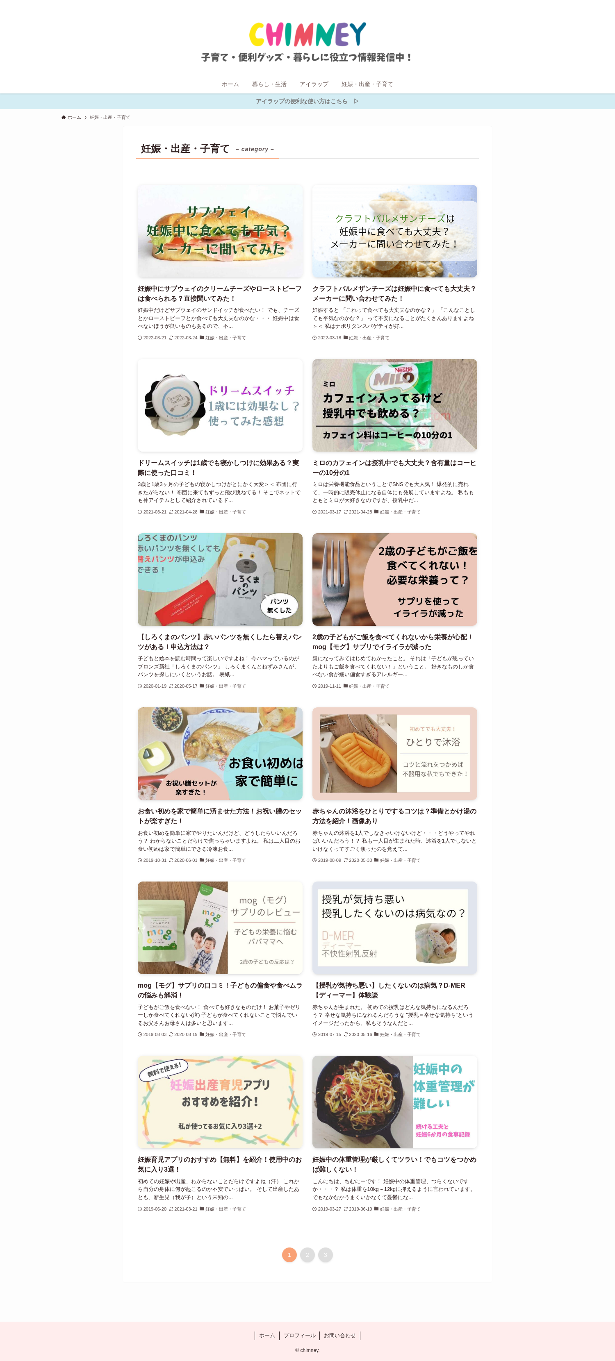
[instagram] (516, 4)
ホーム (267, 1335)
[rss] (527, 4)
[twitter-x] (505, 4)
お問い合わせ (340, 1335)
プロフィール (300, 1335)
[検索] (548, 4)
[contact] (537, 4)
